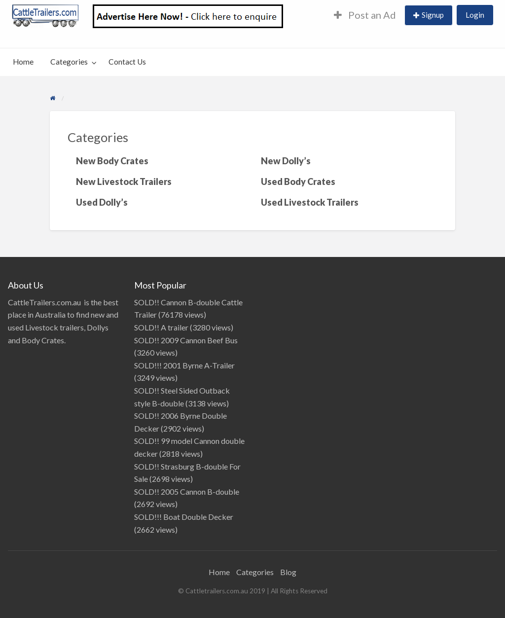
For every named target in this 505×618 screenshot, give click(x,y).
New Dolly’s (286, 160)
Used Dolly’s (102, 202)
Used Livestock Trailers (310, 202)
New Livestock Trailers (124, 181)
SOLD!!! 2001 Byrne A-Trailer (184, 365)
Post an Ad (365, 15)
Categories (69, 61)
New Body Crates (112, 160)
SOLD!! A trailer (161, 327)
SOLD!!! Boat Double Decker (183, 516)
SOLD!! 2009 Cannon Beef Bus (186, 340)
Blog (288, 572)
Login (475, 14)
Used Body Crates (298, 181)
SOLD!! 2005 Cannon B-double (186, 491)
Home (23, 61)
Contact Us (127, 61)
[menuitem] (364, 15)
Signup (433, 14)
